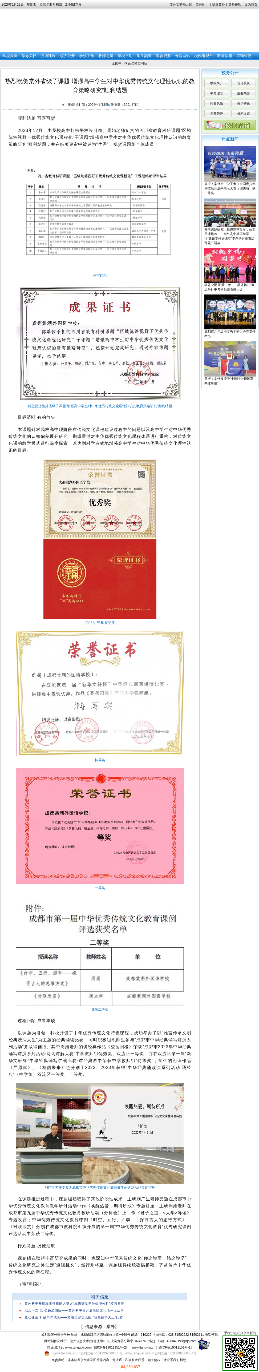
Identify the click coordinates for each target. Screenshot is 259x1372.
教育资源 (163, 56)
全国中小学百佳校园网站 (129, 63)
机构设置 (243, 113)
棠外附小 (202, 4)
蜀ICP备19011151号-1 (175, 1347)
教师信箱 (224, 56)
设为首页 (251, 4)
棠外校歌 (234, 4)
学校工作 (86, 56)
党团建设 (48, 56)
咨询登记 (243, 56)
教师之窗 (105, 56)
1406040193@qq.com (180, 1341)
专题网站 (182, 56)
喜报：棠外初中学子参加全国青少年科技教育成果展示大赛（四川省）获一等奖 (230, 188)
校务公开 (67, 56)
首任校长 (243, 83)
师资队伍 (216, 103)
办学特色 (243, 103)
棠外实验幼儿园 (181, 4)
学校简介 (216, 83)
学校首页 (9, 56)
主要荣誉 (243, 93)
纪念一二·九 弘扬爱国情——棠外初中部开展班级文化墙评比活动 (74, 1310)
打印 (135, 105)
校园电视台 (203, 56)
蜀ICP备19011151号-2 (110, 1347)
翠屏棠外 (218, 4)
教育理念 (216, 93)
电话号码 (211, 1335)
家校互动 (125, 56)
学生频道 (144, 56)
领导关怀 (29, 56)
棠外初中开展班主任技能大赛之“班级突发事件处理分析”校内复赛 (74, 1303)
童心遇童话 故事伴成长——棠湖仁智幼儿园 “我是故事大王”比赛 (74, 1317)
